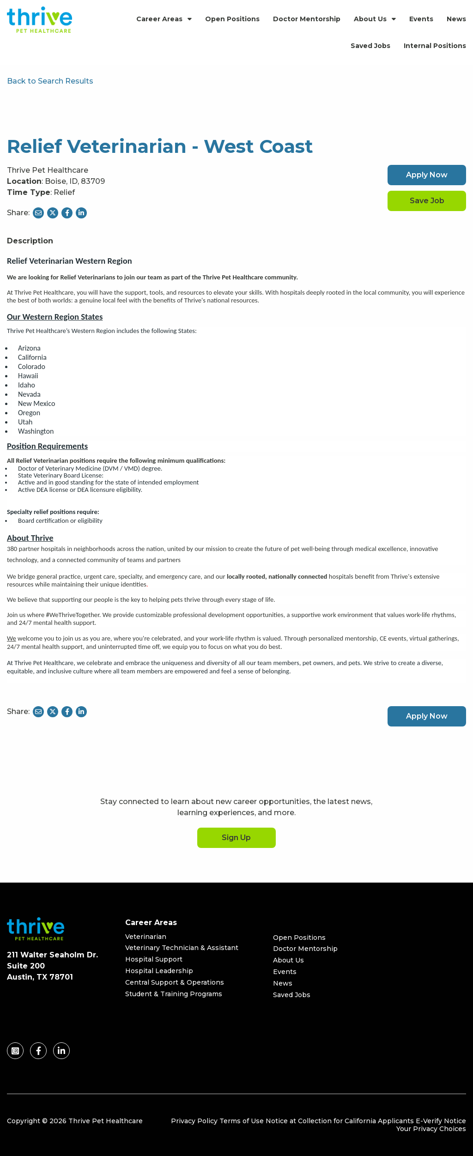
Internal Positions (435, 46)
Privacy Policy (194, 1121)
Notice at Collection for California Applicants (340, 1121)
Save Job (427, 200)
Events (421, 19)
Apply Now (427, 174)
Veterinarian (145, 936)
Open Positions (232, 19)
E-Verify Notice (441, 1121)
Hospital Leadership (159, 971)
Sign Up (236, 837)
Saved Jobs (370, 46)
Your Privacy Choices (431, 1129)
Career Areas (159, 19)
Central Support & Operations (174, 982)
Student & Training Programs (173, 994)
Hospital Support (153, 959)
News (456, 19)
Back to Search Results (50, 81)
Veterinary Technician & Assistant (181, 948)
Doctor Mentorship (306, 19)
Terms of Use (241, 1121)
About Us (370, 19)
